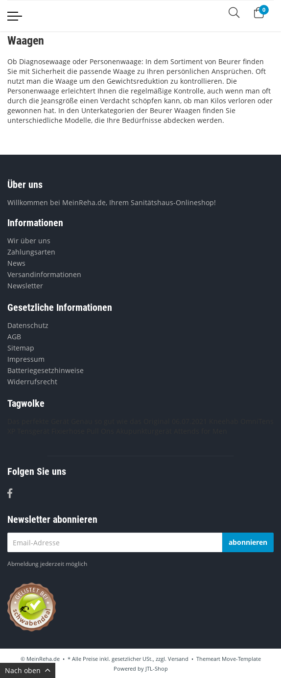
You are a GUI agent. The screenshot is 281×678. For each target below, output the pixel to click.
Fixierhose (68, 431)
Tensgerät (33, 431)
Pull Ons (100, 431)
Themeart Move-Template (228, 658)
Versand (178, 658)
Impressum (26, 359)
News (16, 263)
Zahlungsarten (31, 252)
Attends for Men (200, 431)
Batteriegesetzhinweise (45, 370)
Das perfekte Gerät (38, 421)
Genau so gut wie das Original (120, 421)
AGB (14, 336)
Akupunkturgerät (144, 431)
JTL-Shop (156, 668)
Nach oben (27, 670)
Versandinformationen (44, 274)
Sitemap (20, 347)
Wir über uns (28, 240)
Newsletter (25, 285)
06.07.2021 (189, 421)
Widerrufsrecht (32, 381)
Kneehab (223, 421)
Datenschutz (27, 325)
